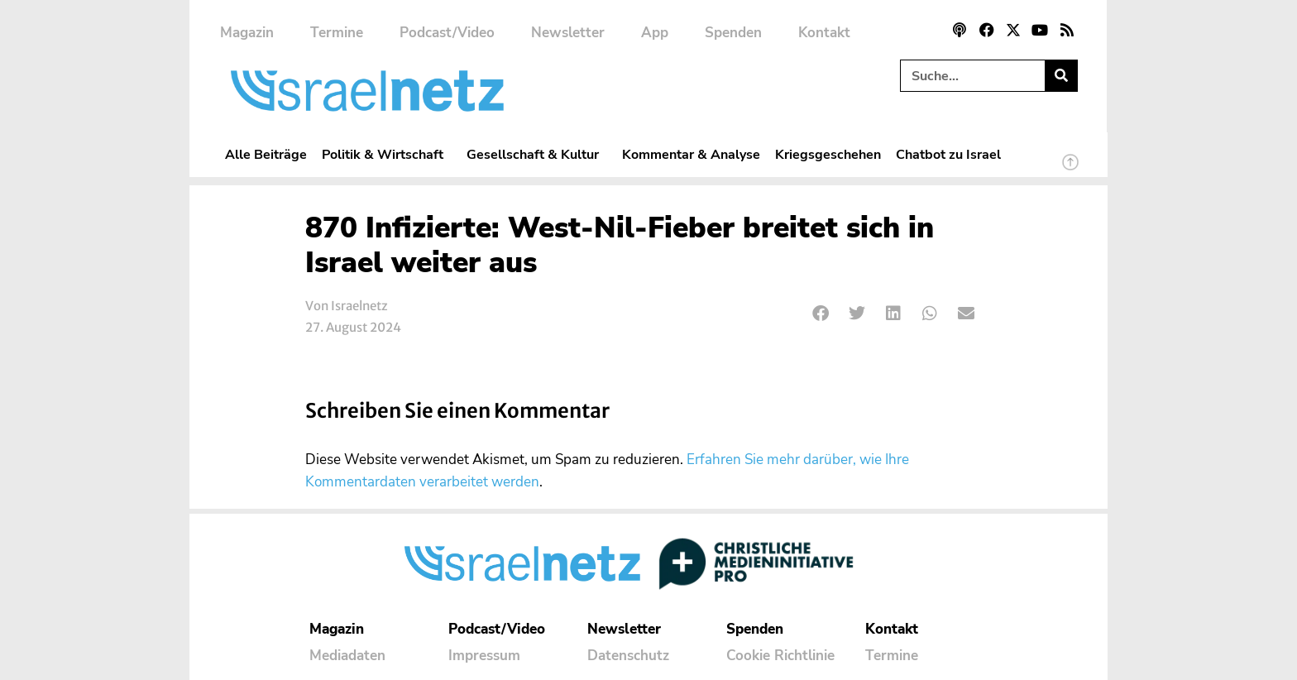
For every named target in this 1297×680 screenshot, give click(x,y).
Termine (336, 32)
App (654, 32)
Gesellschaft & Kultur (537, 154)
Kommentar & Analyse (691, 154)
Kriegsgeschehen (828, 154)
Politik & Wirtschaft (387, 154)
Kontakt (824, 32)
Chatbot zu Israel (948, 154)
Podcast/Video (447, 32)
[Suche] (1061, 75)
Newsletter (568, 32)
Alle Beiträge (266, 154)
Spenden (733, 32)
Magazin (247, 32)
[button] (821, 314)
